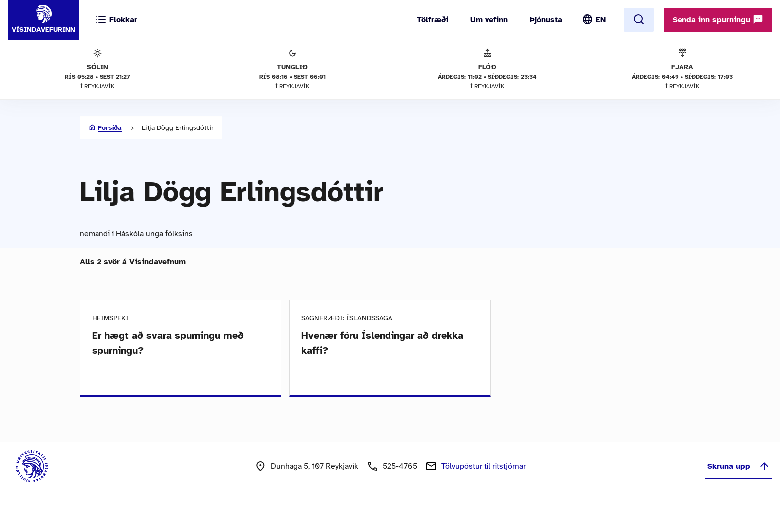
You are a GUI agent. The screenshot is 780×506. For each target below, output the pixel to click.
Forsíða (110, 128)
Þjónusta (546, 20)
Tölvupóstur (483, 466)
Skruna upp (738, 466)
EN (601, 20)
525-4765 (400, 466)
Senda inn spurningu (718, 19)
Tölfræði (432, 20)
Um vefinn (489, 20)
